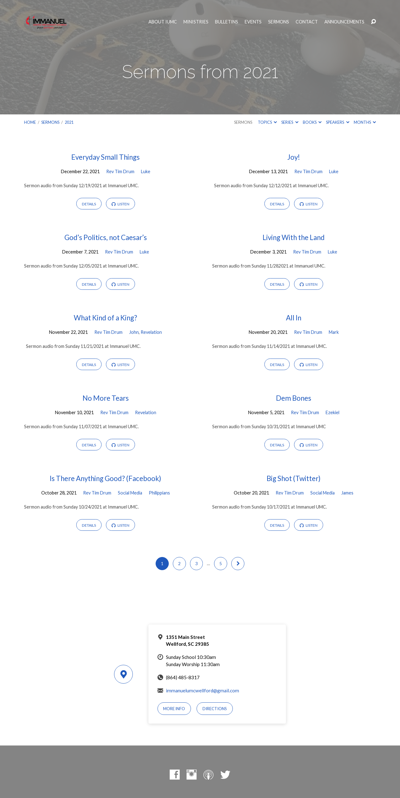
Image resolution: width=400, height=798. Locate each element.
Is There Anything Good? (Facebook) (105, 478)
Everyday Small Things (105, 157)
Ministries (195, 22)
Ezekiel (332, 412)
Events (253, 22)
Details (89, 204)
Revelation (151, 332)
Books (312, 122)
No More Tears (105, 398)
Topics (267, 122)
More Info (174, 708)
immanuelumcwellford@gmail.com (202, 690)
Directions (214, 708)
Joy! (293, 157)
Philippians (159, 492)
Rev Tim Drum (120, 171)
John (134, 332)
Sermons (278, 22)
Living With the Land (293, 237)
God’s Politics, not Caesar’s (105, 237)
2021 (69, 122)
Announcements (344, 22)
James (347, 492)
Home (30, 122)
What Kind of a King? (105, 318)
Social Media (130, 492)
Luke (145, 171)
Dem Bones (293, 398)
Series (289, 122)
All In (293, 318)
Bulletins (226, 22)
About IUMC (162, 22)
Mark (334, 332)
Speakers (337, 122)
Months (365, 122)
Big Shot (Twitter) (294, 478)
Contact (307, 22)
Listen (120, 204)
